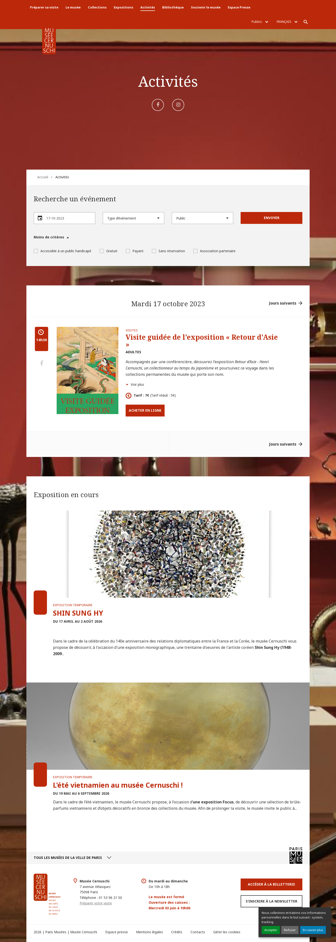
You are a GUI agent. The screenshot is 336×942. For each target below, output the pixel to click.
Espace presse (116, 932)
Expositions (123, 7)
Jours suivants (282, 303)
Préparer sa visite (44, 7)
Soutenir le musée (206, 7)
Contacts (198, 932)
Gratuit (108, 251)
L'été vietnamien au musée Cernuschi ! (118, 785)
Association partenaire (214, 251)
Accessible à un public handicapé (62, 251)
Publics (260, 21)
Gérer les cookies (226, 932)
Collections (97, 7)
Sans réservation (168, 251)
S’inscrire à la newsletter (271, 901)
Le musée (73, 7)
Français (287, 21)
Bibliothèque (173, 7)
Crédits (176, 932)
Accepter (270, 930)
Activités (147, 7)
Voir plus (137, 384)
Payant (135, 251)
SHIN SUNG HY (78, 613)
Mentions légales (149, 932)
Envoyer (271, 217)
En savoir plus (313, 930)
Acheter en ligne (145, 410)
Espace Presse (239, 7)
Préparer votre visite (96, 903)
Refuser (290, 930)
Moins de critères (49, 237)
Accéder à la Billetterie (271, 884)
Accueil (42, 177)
